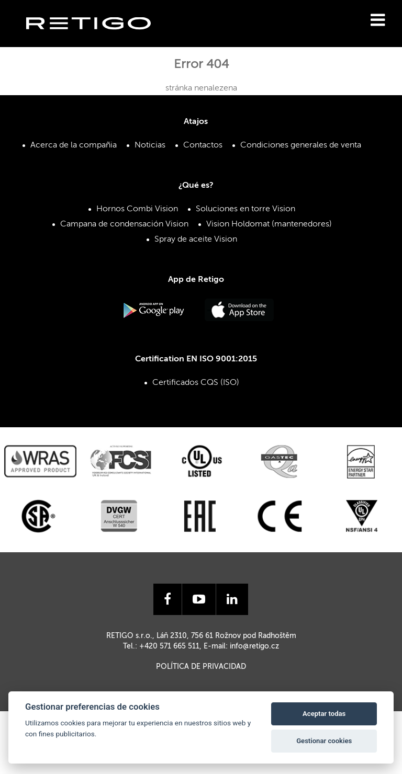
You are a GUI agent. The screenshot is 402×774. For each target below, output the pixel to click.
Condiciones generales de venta (300, 145)
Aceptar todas (324, 714)
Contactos (202, 145)
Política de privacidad (201, 666)
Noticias (150, 145)
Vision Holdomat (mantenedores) (269, 224)
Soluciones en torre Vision (245, 209)
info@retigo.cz (254, 646)
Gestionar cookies (324, 741)
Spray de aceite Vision (195, 239)
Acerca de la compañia (73, 145)
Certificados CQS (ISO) (195, 383)
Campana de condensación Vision (124, 224)
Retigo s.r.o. (97, 39)
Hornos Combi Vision (137, 209)
